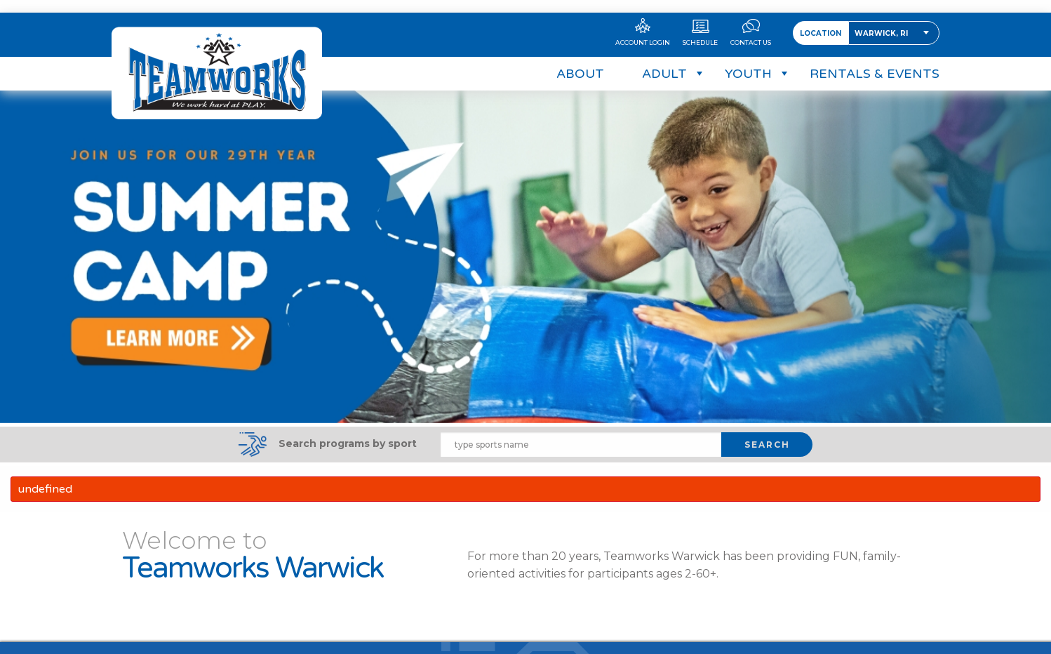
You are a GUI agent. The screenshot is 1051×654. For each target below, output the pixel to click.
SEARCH (767, 437)
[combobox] (893, 20)
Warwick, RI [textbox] (881, 20)
